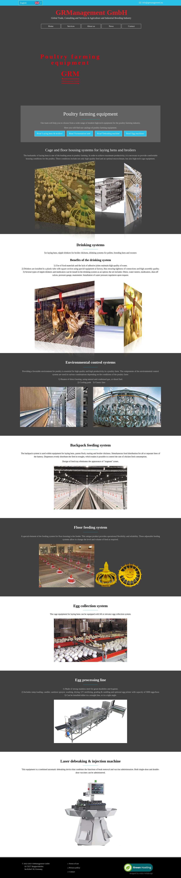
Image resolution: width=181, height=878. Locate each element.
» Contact (71, 872)
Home (50, 26)
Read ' (108, 133)
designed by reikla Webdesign (141, 873)
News (111, 26)
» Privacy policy (74, 868)
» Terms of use (73, 864)
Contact (131, 26)
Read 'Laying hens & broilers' (50, 133)
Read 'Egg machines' (135, 133)
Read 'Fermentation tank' (80, 133)
